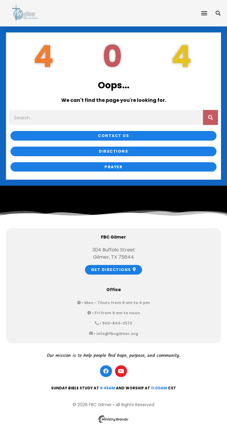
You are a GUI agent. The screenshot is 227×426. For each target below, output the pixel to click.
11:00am (159, 388)
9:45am (107, 388)
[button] (204, 13)
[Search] (210, 117)
